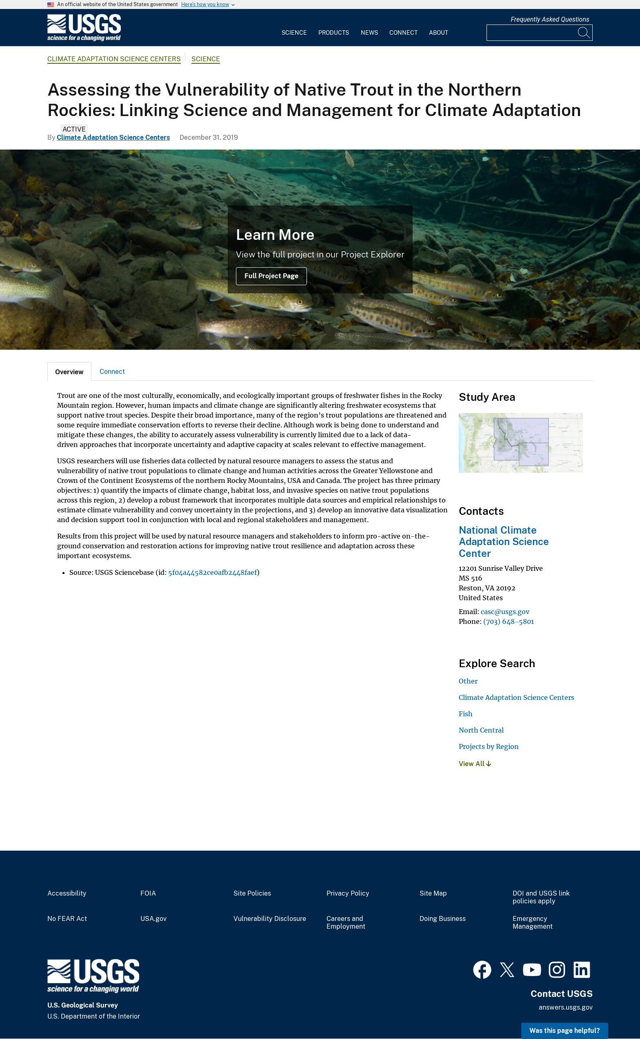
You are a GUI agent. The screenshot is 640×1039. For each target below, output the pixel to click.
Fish (466, 714)
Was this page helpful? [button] (564, 1031)
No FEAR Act (67, 919)
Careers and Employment (346, 922)
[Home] (84, 39)
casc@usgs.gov (505, 612)
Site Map (433, 893)
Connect (403, 32)
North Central (481, 730)
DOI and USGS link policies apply (541, 897)
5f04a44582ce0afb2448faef (212, 572)
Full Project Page (271, 276)
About (438, 32)
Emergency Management (533, 922)
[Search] (584, 33)
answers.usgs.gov (566, 1007)
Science (294, 32)
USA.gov (153, 919)
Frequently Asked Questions (550, 19)
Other (468, 681)
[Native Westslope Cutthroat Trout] (320, 250)
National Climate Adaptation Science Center (504, 541)
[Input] (540, 33)
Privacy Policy (348, 893)
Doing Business (443, 919)
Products (333, 32)
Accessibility (67, 893)
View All (475, 764)
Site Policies (252, 893)
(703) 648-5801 (508, 621)
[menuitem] (294, 28)
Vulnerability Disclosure (269, 919)
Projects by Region (489, 746)
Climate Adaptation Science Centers (114, 59)
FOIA (148, 893)
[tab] (69, 371)
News (369, 32)
